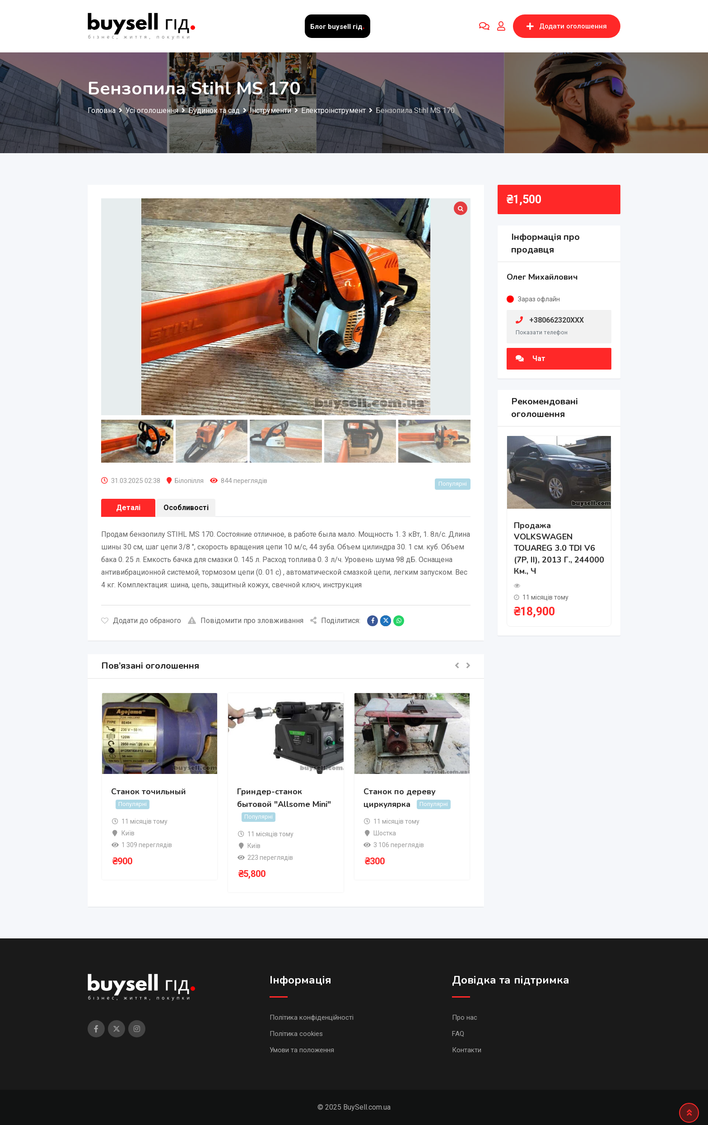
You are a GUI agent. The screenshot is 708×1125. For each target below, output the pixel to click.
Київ (128, 833)
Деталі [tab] (128, 507)
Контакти (466, 1050)
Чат (530, 358)
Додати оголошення (566, 26)
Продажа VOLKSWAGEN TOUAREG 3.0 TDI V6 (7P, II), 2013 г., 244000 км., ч (559, 548)
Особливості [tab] (186, 507)
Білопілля (189, 481)
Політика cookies (296, 1034)
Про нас (464, 1017)
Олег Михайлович (542, 277)
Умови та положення (302, 1050)
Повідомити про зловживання (245, 620)
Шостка (384, 833)
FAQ (458, 1034)
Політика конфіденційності (312, 1017)
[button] (457, 666)
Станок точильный (148, 791)
